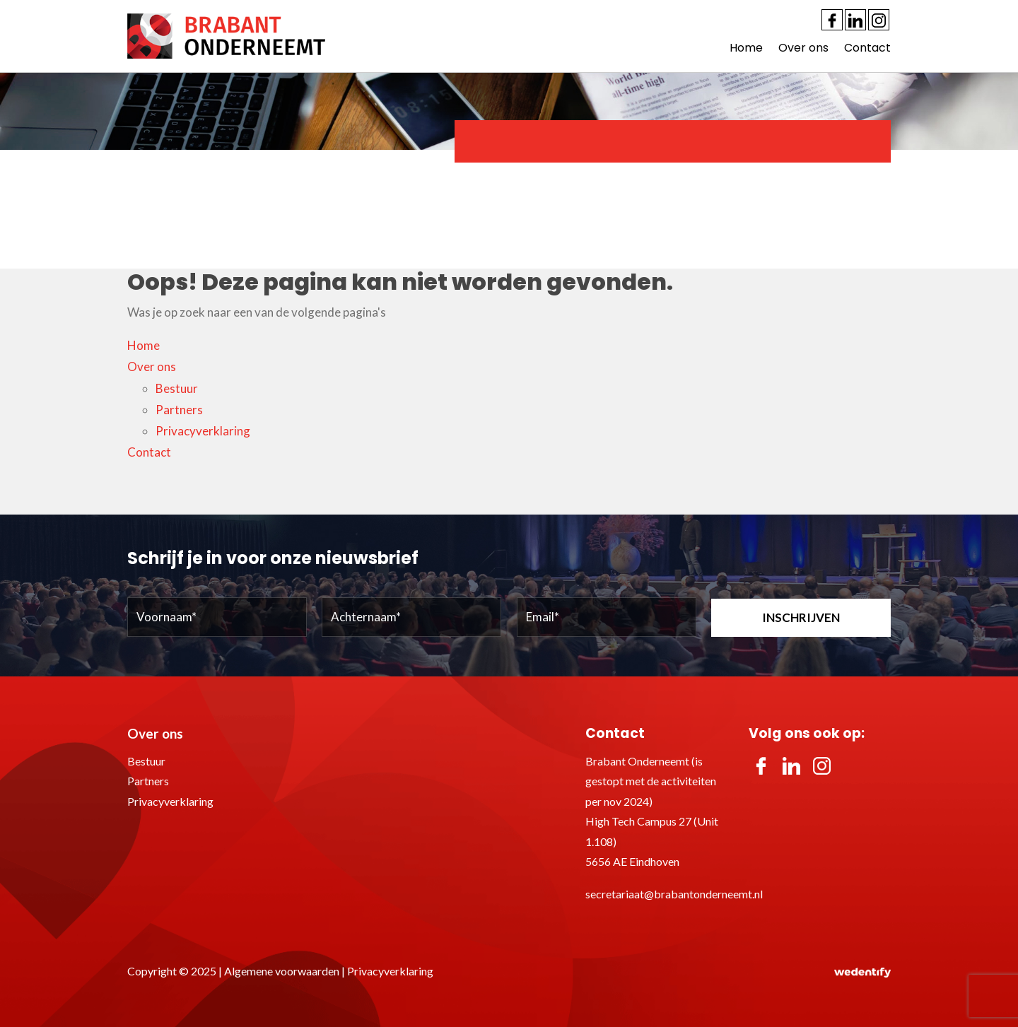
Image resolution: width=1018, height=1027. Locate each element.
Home (746, 48)
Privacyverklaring (203, 430)
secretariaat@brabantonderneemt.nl (674, 893)
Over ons (803, 48)
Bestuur (177, 388)
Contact (867, 48)
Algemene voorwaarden (281, 971)
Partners (179, 409)
